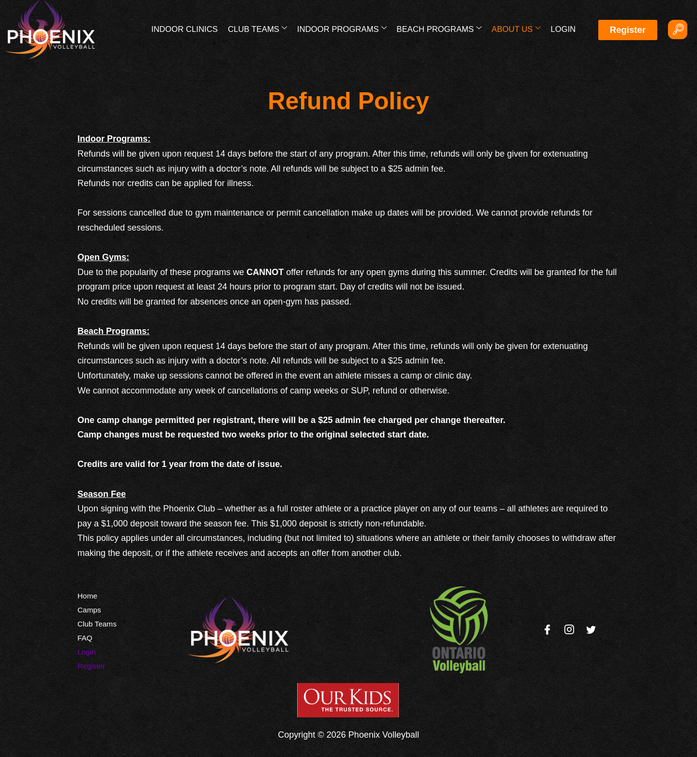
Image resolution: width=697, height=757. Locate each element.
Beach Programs (440, 28)
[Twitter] (591, 630)
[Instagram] (569, 630)
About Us (517, 28)
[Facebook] (547, 630)
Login (563, 29)
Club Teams (260, 28)
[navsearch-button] (677, 29)
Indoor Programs (343, 28)
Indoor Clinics (188, 29)
